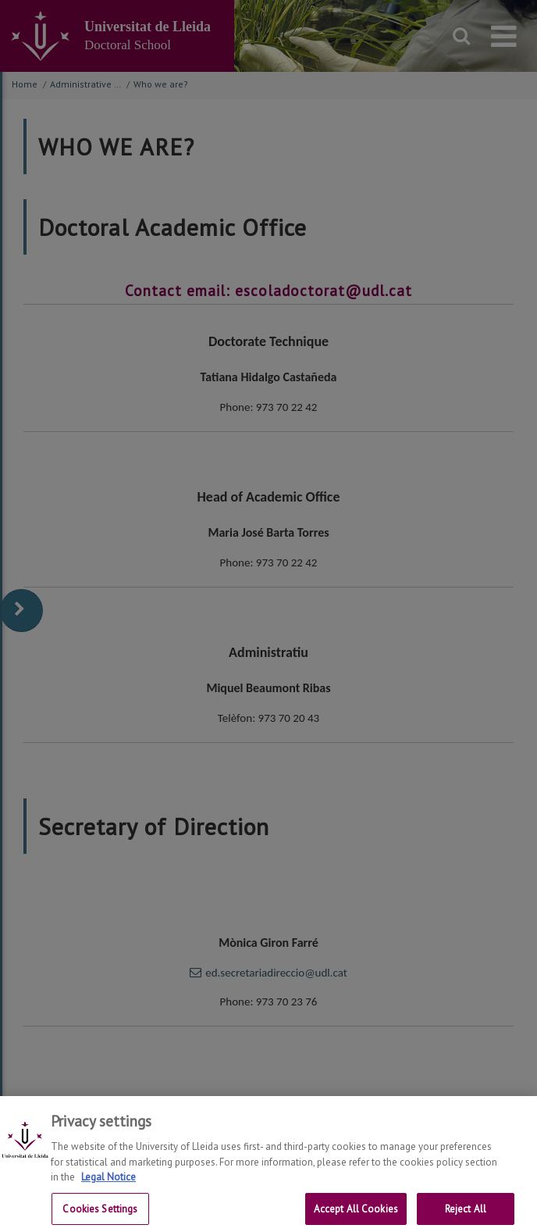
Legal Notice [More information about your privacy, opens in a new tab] (108, 1184)
